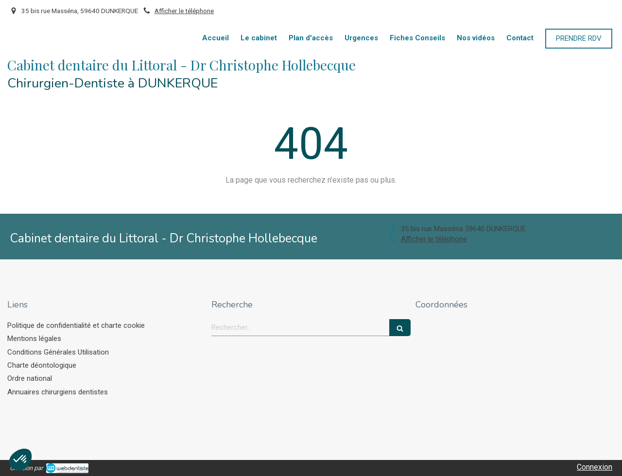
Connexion (594, 467)
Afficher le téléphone (184, 11)
